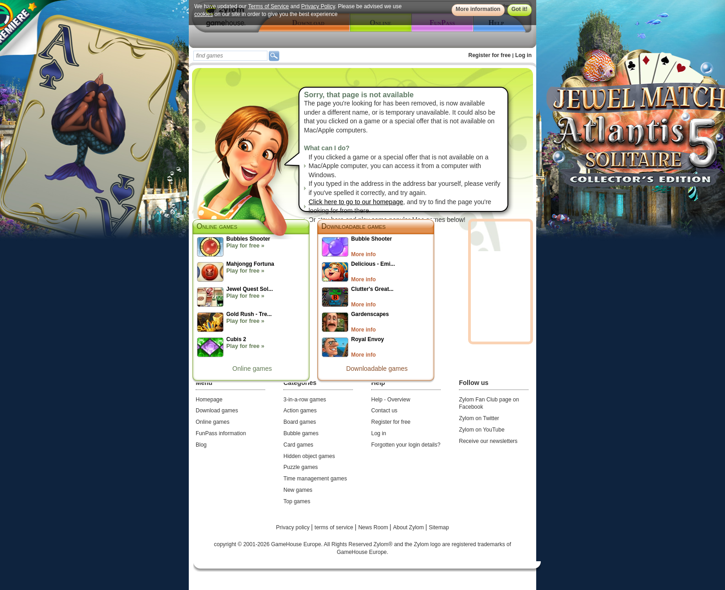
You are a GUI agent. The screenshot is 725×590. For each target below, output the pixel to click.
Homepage (209, 399)
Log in (523, 55)
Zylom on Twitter (479, 418)
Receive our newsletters (488, 441)
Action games (300, 410)
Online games (252, 368)
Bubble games (301, 433)
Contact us (384, 410)
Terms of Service (268, 6)
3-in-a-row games (304, 399)
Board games (299, 422)
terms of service (335, 527)
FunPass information (221, 433)
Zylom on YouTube (482, 430)
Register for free (490, 55)
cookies (203, 14)
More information (478, 9)
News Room (374, 527)
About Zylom (409, 527)
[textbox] (230, 56)
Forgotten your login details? (405, 445)
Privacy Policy (318, 6)
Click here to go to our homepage (356, 201)
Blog (201, 445)
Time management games (315, 478)
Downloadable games (353, 226)
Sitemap (439, 527)
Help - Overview (390, 399)
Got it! (520, 9)
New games (297, 490)
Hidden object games (309, 456)
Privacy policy (293, 527)
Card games (298, 445)
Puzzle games (300, 467)
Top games (296, 501)
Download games (217, 410)
